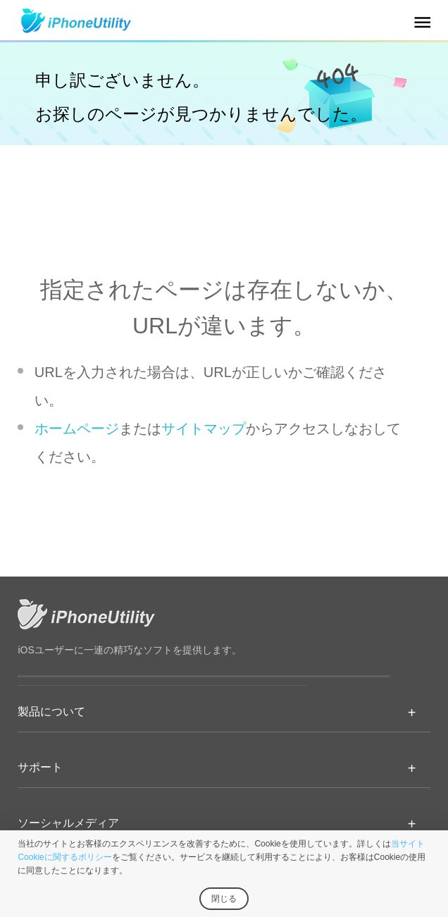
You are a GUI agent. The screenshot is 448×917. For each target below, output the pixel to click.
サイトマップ (203, 428)
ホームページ (77, 428)
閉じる (224, 899)
